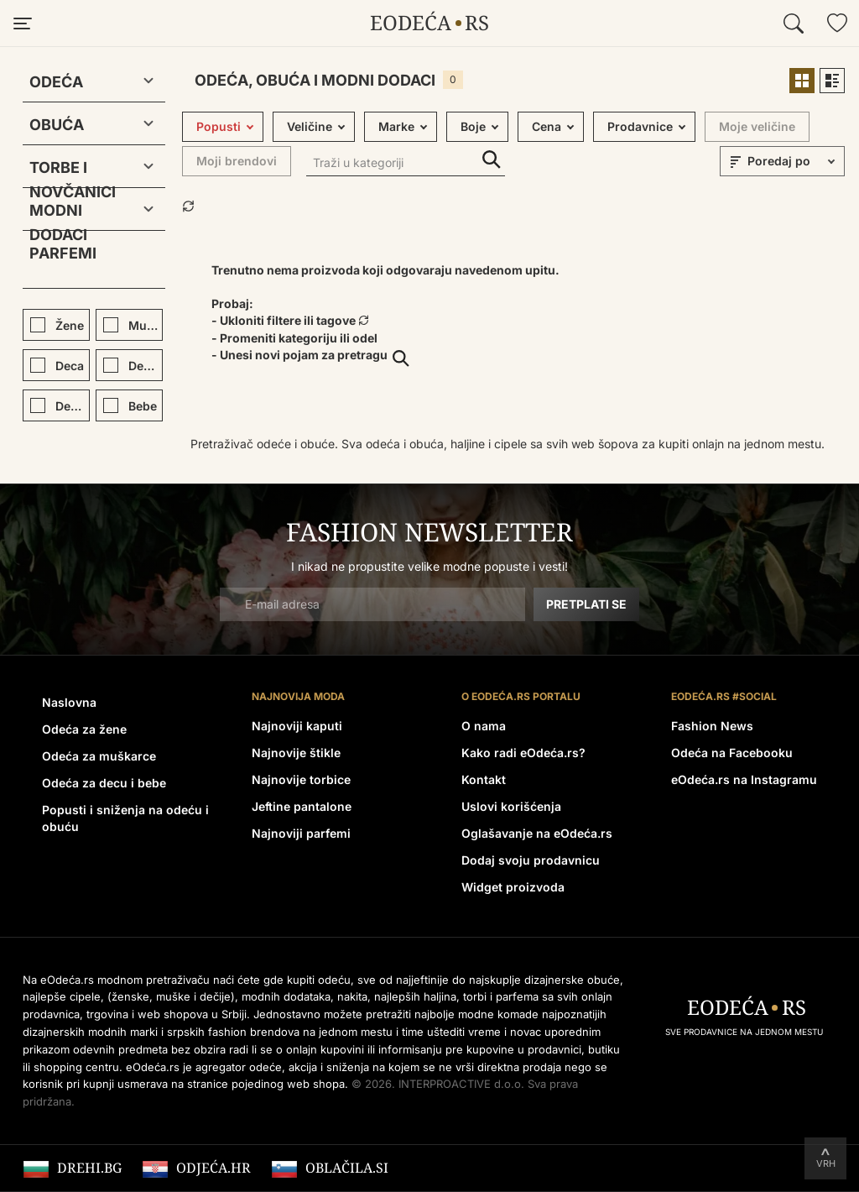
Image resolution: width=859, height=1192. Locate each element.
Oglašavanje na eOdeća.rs (536, 833)
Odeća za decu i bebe (104, 783)
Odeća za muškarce (99, 756)
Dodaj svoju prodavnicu (530, 860)
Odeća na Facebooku (732, 752)
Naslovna (69, 702)
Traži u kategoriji (491, 160)
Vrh (826, 1163)
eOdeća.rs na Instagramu (744, 779)
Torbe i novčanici (72, 171)
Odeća (56, 82)
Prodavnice (640, 126)
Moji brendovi (236, 161)
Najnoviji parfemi (301, 833)
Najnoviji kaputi (297, 726)
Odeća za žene (84, 729)
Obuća (56, 124)
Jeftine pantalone (301, 806)
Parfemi (62, 253)
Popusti (218, 126)
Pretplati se (586, 604)
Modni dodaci (58, 213)
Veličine (309, 126)
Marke (396, 126)
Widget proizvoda (513, 887)
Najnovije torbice (301, 779)
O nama (483, 726)
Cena (546, 126)
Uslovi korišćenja (511, 806)
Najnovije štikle (296, 752)
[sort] (793, 161)
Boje (473, 126)
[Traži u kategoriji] (405, 164)
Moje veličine (757, 126)
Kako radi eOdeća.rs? (523, 752)
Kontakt (483, 779)
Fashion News (712, 726)
